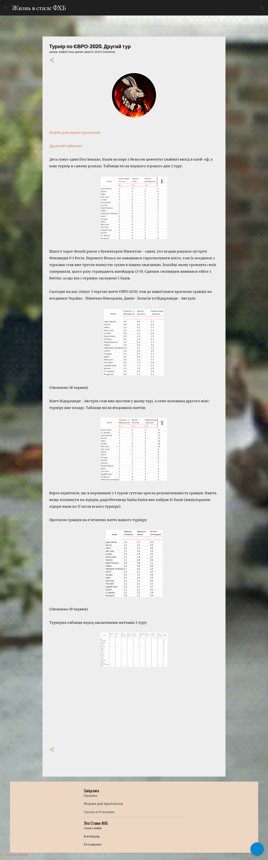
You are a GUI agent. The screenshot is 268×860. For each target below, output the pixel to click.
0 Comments (107, 51)
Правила (90, 796)
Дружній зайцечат (65, 146)
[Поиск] (262, 8)
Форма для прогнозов (103, 804)
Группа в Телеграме (99, 812)
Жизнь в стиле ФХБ (39, 7)
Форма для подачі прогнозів (74, 132)
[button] (51, 60)
